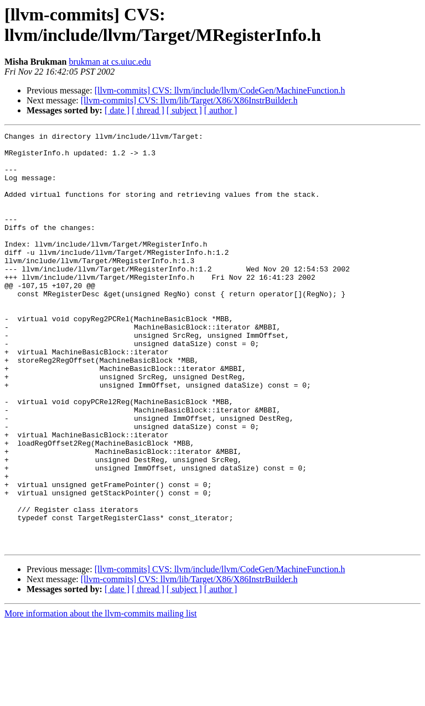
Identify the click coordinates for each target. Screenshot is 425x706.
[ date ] (117, 110)
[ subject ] (184, 110)
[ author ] (220, 110)
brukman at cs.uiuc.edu (110, 61)
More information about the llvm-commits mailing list (100, 696)
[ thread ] (148, 110)
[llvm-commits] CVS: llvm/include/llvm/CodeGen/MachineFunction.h (220, 90)
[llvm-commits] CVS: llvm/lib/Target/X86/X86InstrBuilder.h (189, 100)
